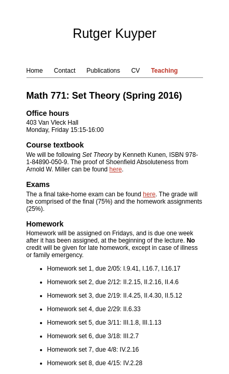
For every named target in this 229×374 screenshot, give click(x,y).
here (116, 169)
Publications (103, 70)
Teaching (164, 70)
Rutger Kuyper (114, 33)
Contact (64, 70)
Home (34, 70)
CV (135, 70)
